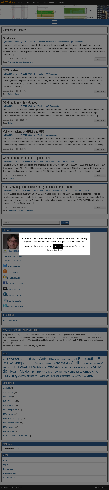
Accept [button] (58, 246)
